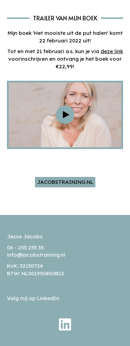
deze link (112, 51)
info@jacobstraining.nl (36, 254)
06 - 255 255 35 (25, 247)
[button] (65, 115)
